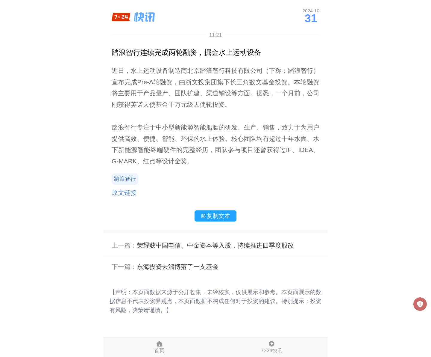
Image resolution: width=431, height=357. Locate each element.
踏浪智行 (125, 179)
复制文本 (215, 216)
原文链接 (124, 192)
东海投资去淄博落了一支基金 (177, 266)
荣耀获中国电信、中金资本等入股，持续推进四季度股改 (215, 245)
